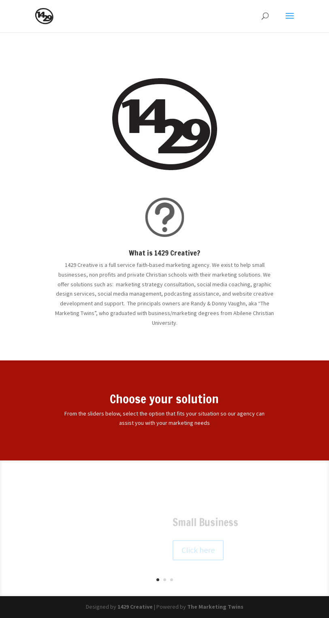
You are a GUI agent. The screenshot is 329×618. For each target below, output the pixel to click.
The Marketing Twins (215, 606)
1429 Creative (135, 606)
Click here (198, 553)
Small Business (205, 525)
